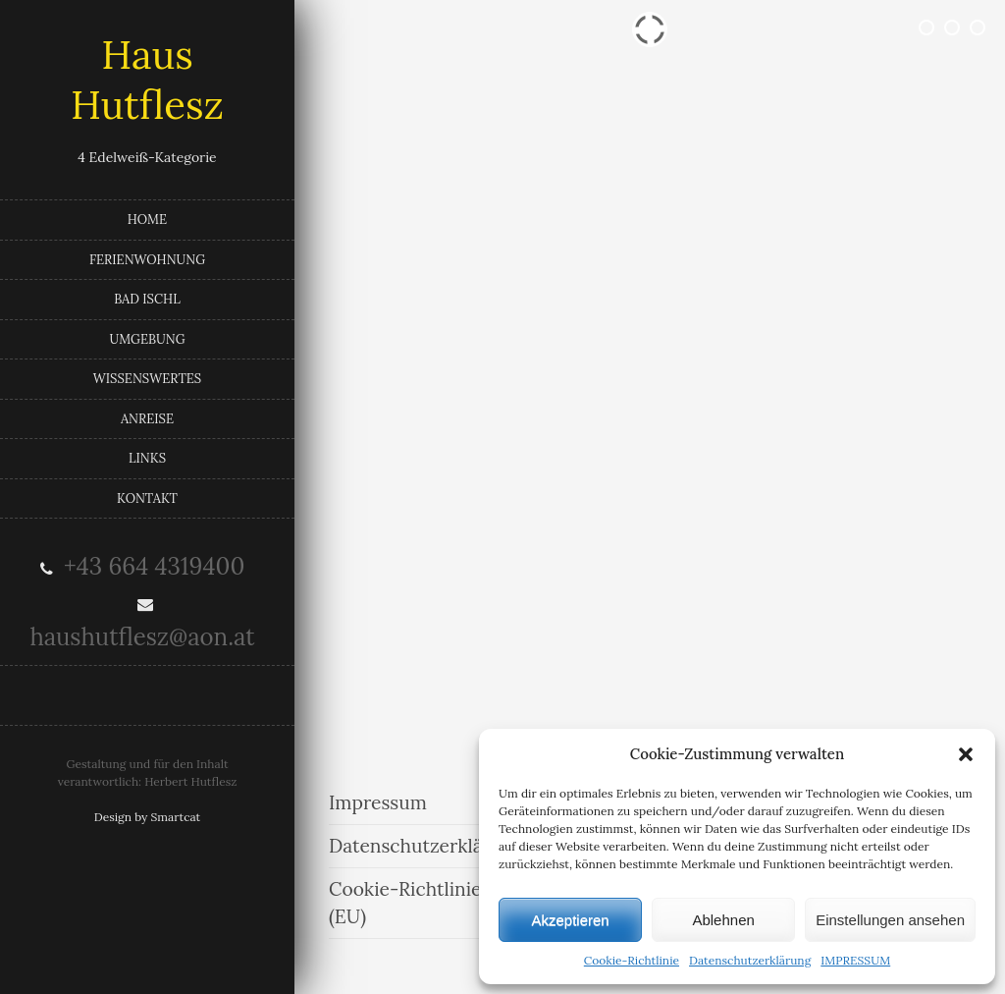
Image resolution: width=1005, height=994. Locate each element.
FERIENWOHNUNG (147, 259)
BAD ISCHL (147, 299)
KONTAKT (147, 498)
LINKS (147, 458)
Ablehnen (723, 919)
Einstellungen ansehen (890, 919)
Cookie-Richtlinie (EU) (405, 903)
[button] (966, 754)
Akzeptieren (569, 919)
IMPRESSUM (855, 960)
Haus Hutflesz (147, 79)
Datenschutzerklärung (750, 960)
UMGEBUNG (147, 339)
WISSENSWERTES (147, 378)
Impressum (378, 802)
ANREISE (147, 419)
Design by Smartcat (147, 816)
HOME (147, 219)
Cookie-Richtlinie (631, 960)
